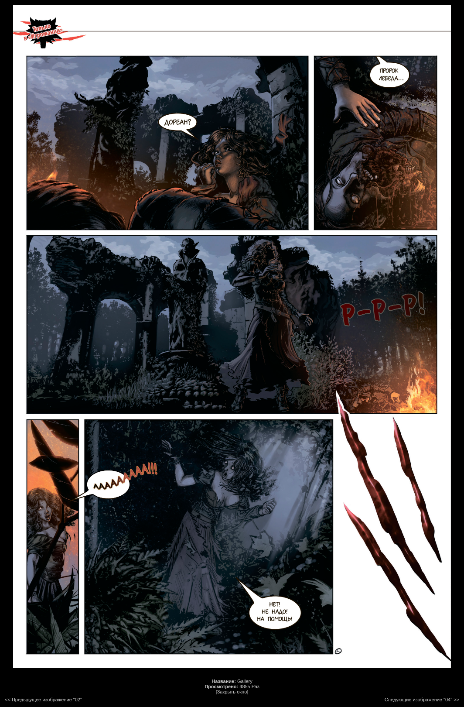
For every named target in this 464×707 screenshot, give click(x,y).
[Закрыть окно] (232, 691)
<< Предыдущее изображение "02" (43, 699)
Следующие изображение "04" (418, 699)
